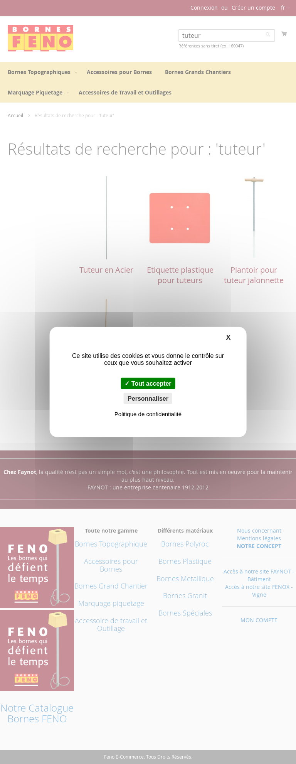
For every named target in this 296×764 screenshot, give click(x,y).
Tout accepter (147, 383)
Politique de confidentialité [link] (148, 414)
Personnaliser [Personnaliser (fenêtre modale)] (148, 398)
